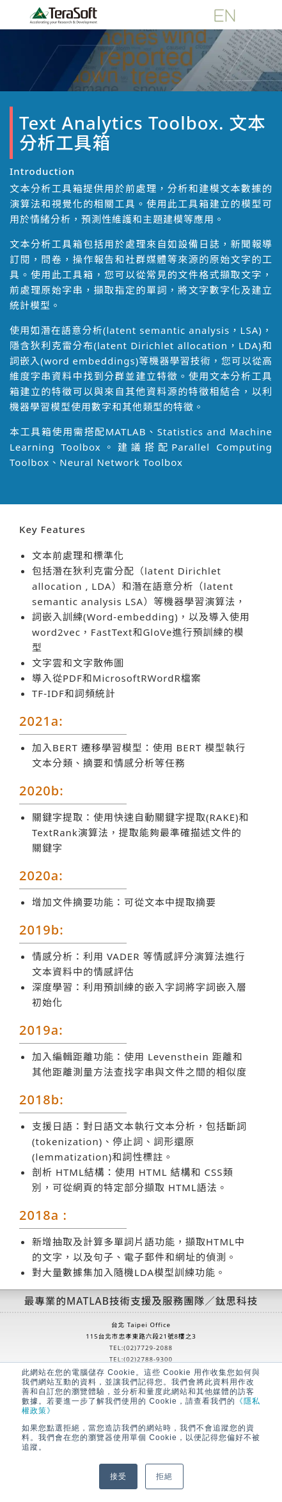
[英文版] (224, 14)
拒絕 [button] (164, 1476)
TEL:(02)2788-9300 (141, 1359)
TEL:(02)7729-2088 (141, 1348)
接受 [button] (118, 1476)
